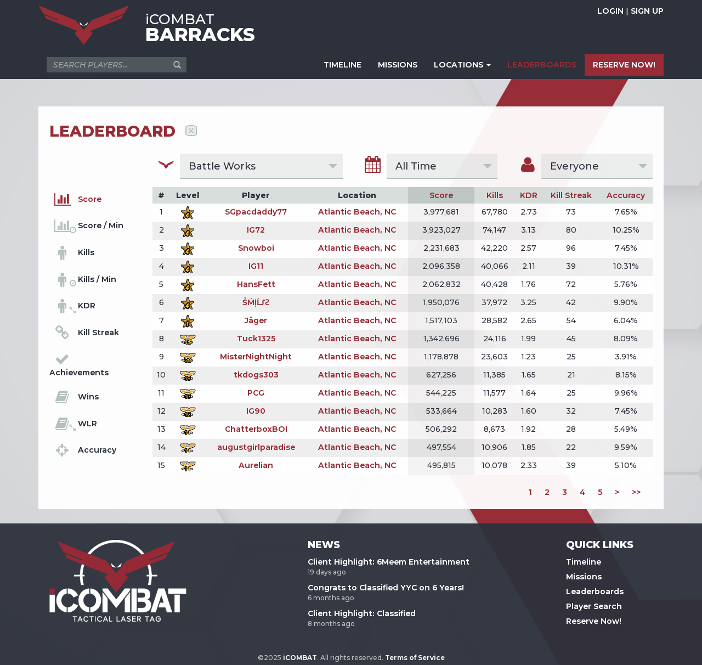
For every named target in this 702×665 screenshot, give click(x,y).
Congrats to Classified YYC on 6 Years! (386, 588)
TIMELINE (342, 65)
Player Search (594, 606)
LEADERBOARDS (541, 65)
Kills (494, 195)
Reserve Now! (593, 621)
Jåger (256, 320)
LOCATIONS (462, 65)
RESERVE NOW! (624, 65)
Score (441, 195)
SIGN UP (647, 11)
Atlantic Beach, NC (357, 212)
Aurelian (256, 465)
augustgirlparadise (256, 447)
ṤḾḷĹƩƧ (255, 302)
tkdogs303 (256, 375)
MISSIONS (397, 65)
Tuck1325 (256, 338)
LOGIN (610, 11)
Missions (584, 577)
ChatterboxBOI (256, 429)
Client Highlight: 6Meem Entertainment (388, 562)
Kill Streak (571, 195)
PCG (255, 393)
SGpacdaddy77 (256, 212)
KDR (528, 195)
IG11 (255, 266)
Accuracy (626, 195)
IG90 (255, 411)
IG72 (256, 230)
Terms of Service (415, 657)
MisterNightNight (256, 357)
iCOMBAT (300, 657)
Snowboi (256, 248)
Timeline (583, 562)
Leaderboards (595, 591)
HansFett (256, 284)
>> (636, 492)
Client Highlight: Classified (362, 613)
